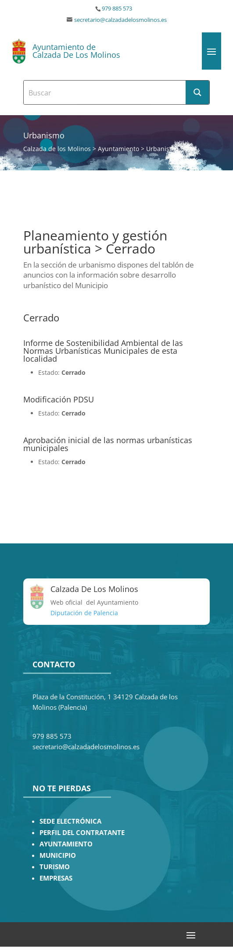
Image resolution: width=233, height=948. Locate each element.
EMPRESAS (55, 878)
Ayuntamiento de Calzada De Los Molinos (76, 51)
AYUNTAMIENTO (66, 844)
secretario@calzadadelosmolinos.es (120, 20)
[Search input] (105, 92)
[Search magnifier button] (197, 92)
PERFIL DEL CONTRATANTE (82, 832)
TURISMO (54, 866)
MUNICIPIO (57, 855)
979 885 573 (117, 8)
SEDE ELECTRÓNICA (70, 821)
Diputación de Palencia (84, 613)
